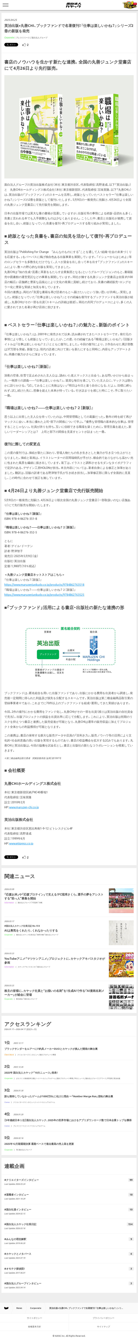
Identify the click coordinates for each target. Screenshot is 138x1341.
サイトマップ (103, 1326)
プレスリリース (23, 38)
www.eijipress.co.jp (21, 843)
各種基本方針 (34, 1326)
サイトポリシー (34, 1318)
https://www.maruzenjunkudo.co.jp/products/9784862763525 (44, 594)
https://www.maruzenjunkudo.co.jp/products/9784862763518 (44, 584)
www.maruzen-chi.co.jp (24, 807)
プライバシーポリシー (103, 1318)
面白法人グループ (39, 38)
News (19, 1308)
